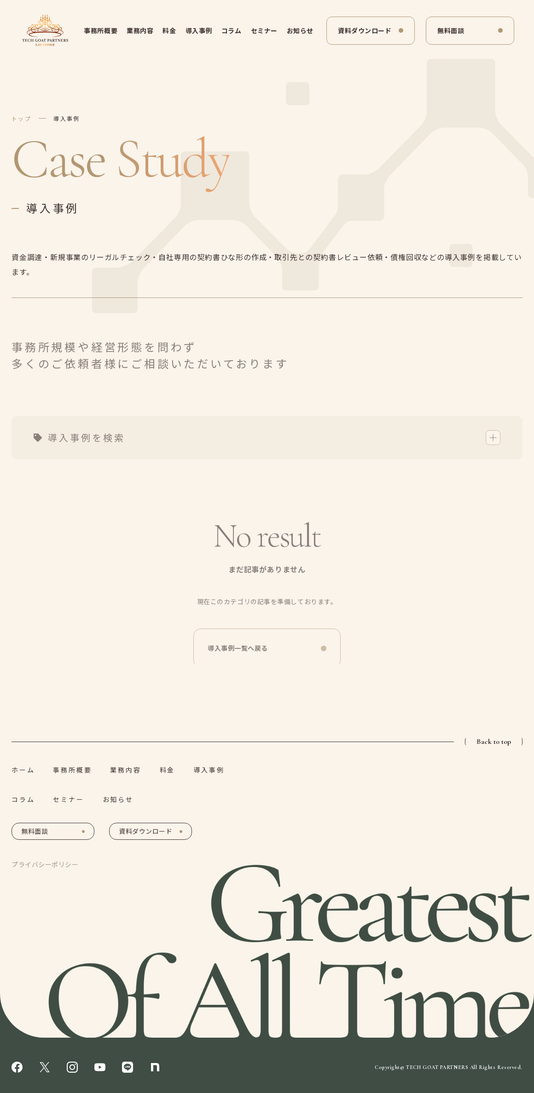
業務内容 (140, 30)
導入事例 (199, 30)
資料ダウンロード (364, 30)
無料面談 (450, 30)
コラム (231, 30)
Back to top (493, 741)
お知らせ (300, 30)
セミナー (264, 30)
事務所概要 (100, 30)
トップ (21, 118)
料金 (169, 30)
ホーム (23, 769)
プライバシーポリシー (45, 864)
